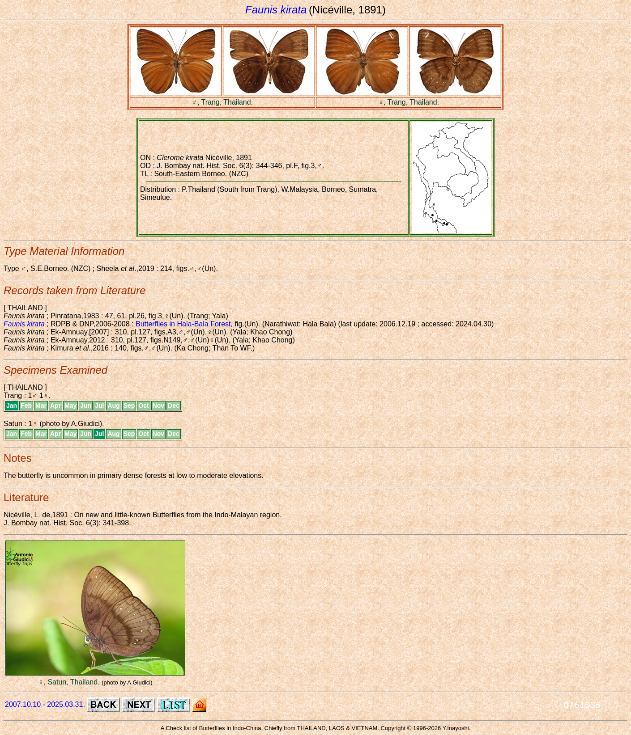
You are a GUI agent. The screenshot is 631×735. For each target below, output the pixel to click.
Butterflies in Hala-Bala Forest (183, 324)
